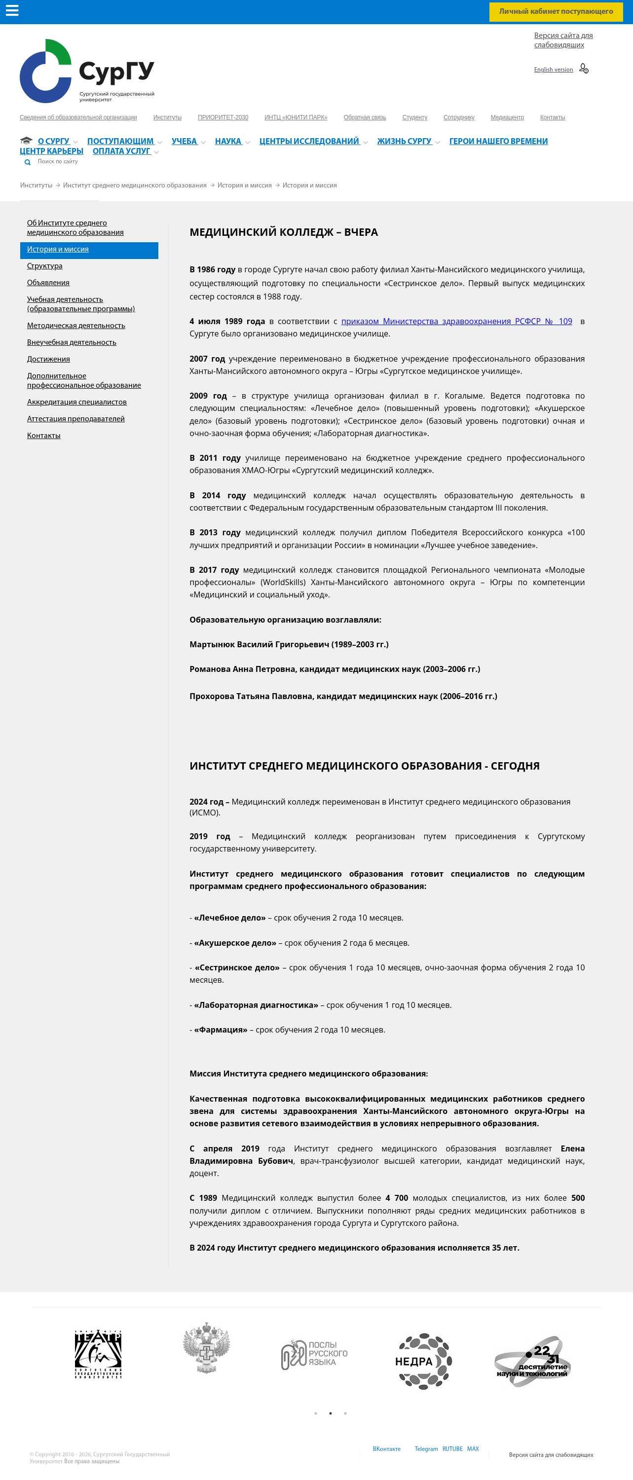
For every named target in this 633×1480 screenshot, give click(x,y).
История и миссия (245, 185)
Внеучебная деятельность (71, 343)
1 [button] (316, 1413)
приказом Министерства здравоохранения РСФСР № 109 (456, 321)
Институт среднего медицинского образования (135, 185)
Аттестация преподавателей (76, 419)
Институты (37, 185)
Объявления (48, 283)
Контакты (44, 436)
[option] (114, 1361)
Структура (45, 266)
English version (553, 70)
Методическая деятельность (76, 326)
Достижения (48, 360)
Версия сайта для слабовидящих (551, 1455)
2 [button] (330, 1413)
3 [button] (345, 1413)
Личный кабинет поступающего (556, 12)
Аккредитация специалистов (77, 403)
